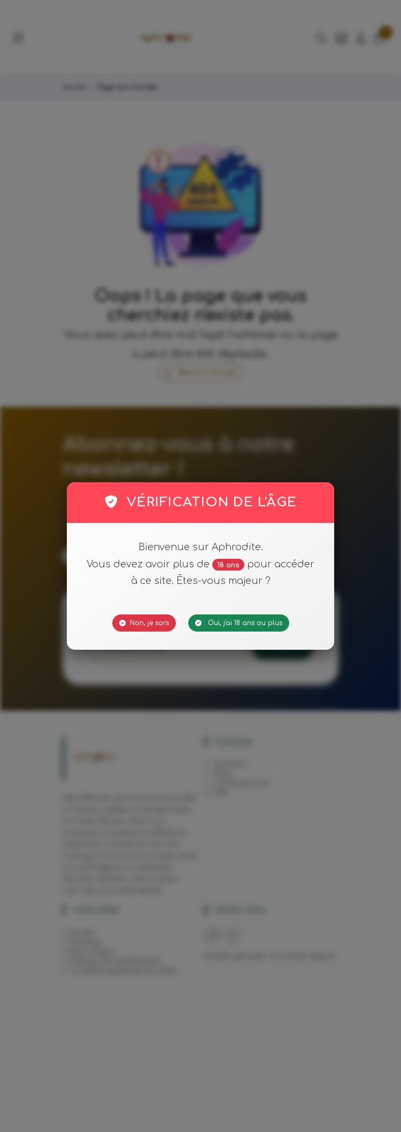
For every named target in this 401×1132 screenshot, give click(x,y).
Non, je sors (144, 623)
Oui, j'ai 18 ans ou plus (238, 623)
